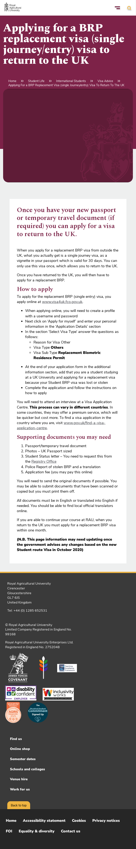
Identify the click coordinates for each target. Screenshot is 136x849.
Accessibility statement (44, 820)
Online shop (20, 749)
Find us (16, 739)
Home (12, 81)
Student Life (36, 81)
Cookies (79, 820)
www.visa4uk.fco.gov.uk (62, 301)
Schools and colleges (27, 769)
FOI (9, 831)
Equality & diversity (36, 831)
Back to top (19, 805)
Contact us (70, 831)
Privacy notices (106, 820)
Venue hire (19, 779)
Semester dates (23, 759)
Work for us (20, 789)
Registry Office (43, 461)
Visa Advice (105, 81)
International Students (71, 81)
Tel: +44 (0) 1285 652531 (27, 610)
